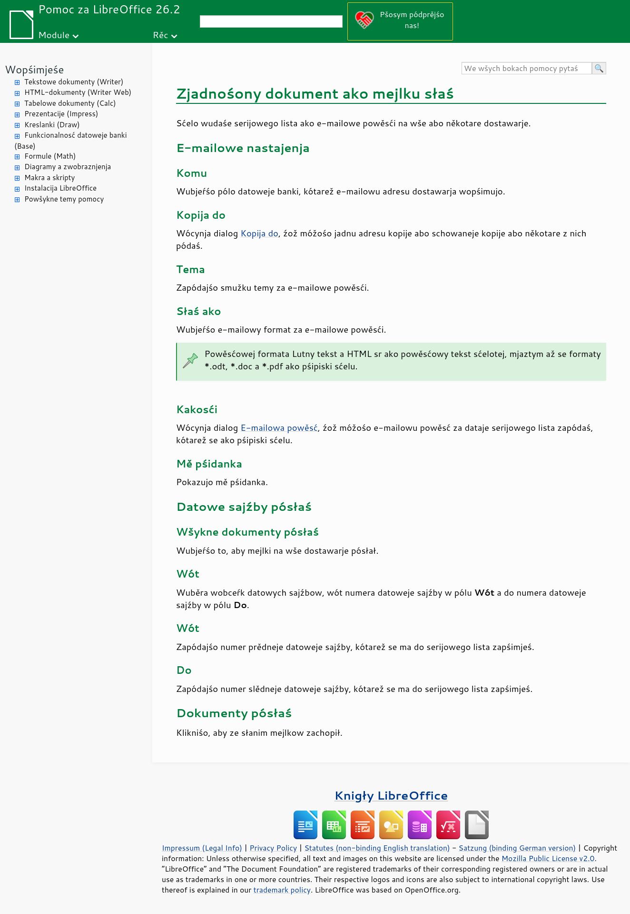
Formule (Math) (50, 156)
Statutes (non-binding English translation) (377, 848)
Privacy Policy (273, 848)
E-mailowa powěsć (279, 427)
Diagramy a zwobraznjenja (67, 167)
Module (53, 34)
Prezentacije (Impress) (61, 114)
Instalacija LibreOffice (60, 188)
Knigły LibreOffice (391, 795)
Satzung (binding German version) (517, 848)
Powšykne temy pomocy (64, 199)
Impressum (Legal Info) (202, 848)
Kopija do (259, 233)
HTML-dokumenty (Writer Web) (77, 92)
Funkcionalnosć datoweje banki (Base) (70, 140)
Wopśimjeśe (34, 69)
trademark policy (282, 889)
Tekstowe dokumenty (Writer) (73, 82)
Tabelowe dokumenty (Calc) (70, 103)
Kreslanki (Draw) (52, 125)
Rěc (160, 34)
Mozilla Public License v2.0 (548, 858)
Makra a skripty (49, 178)
